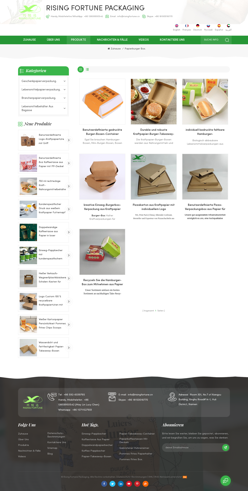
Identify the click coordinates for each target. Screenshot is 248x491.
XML (150, 477)
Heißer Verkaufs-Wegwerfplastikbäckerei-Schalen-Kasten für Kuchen (52, 278)
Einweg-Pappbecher (94, 434)
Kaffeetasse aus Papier (96, 439)
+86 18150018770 (164, 16)
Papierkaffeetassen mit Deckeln (133, 441)
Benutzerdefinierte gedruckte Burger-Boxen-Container (102, 132)
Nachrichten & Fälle (112, 40)
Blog (50, 454)
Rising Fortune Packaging (95, 8)
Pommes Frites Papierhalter (135, 454)
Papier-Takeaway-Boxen (96, 456)
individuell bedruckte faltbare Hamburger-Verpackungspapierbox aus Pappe (205, 132)
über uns (53, 40)
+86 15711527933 (82, 410)
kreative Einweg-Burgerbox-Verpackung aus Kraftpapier (102, 207)
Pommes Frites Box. (131, 459)
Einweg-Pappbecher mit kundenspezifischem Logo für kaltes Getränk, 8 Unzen (51, 255)
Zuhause (29, 40)
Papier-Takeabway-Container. (137, 434)
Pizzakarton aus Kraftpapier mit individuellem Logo (154, 207)
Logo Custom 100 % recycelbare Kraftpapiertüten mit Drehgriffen (51, 301)
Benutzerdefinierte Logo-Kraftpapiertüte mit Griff (51, 139)
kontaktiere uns (172, 40)
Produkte (78, 40)
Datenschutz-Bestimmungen (56, 435)
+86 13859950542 (93, 16)
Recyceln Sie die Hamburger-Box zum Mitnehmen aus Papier (102, 282)
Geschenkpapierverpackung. (39, 81)
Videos (144, 40)
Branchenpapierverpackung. (39, 98)
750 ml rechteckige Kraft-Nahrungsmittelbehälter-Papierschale (52, 186)
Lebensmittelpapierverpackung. (41, 89)
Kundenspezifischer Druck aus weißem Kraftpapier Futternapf (52, 208)
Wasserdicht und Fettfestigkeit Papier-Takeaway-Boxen (51, 347)
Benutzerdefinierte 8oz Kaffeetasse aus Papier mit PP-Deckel (51, 162)
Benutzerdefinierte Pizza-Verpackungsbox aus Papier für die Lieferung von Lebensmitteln (205, 207)
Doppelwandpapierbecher (97, 445)
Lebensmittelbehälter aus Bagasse (37, 108)
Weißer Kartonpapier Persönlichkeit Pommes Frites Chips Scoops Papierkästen (52, 324)
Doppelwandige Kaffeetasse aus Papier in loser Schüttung (48, 232)
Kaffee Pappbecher (93, 451)
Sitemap (52, 448)
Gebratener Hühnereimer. (134, 448)
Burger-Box (98, 216)
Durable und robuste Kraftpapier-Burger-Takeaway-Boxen (153, 132)
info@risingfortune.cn (128, 16)
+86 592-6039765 (74, 395)
